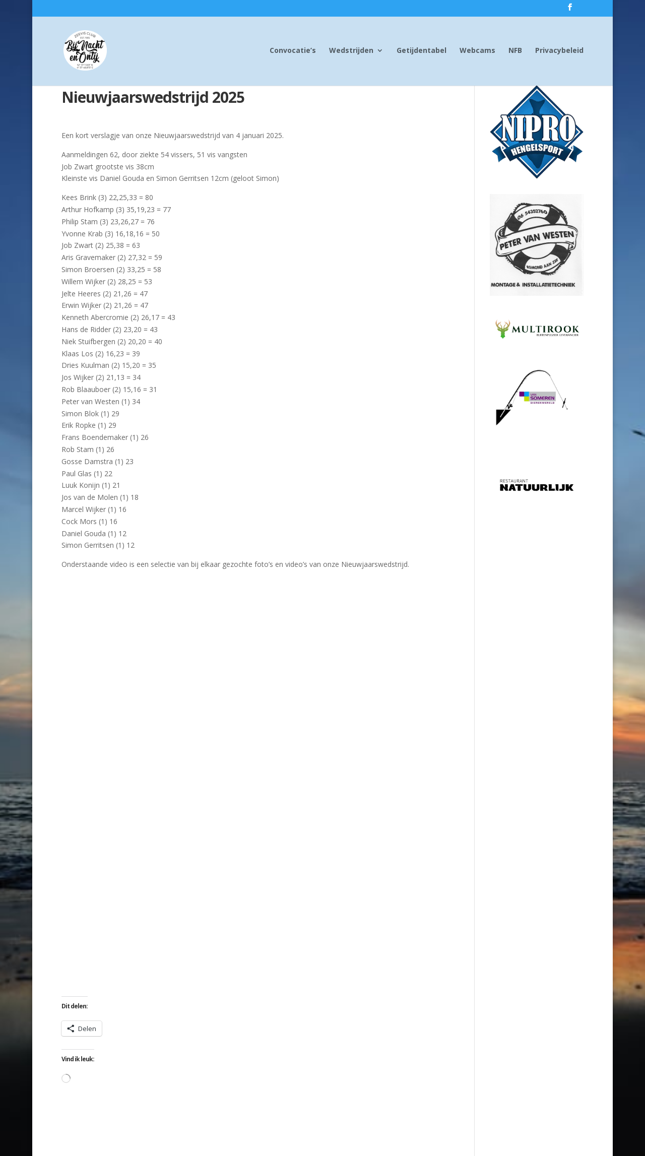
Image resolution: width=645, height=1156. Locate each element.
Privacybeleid (559, 51)
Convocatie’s (293, 51)
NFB (515, 51)
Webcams (477, 51)
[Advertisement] (537, 658)
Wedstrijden (351, 51)
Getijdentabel (421, 51)
